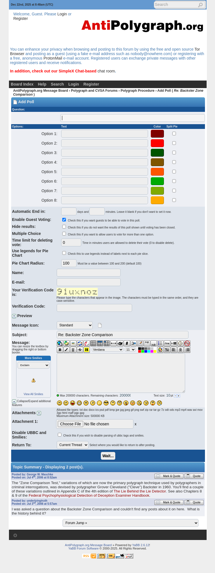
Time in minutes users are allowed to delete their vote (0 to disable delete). (128, 242)
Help (42, 84)
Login (62, 14)
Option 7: (49, 190)
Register (20, 18)
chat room (106, 71)
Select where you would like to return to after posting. (122, 445)
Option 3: (49, 152)
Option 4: (49, 162)
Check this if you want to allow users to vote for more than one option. (111, 234)
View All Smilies (33, 394)
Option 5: (49, 171)
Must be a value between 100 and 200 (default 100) (110, 263)
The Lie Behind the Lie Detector (140, 491)
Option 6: (49, 181)
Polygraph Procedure (137, 91)
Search (57, 84)
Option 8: (49, 200)
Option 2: (49, 143)
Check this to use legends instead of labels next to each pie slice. (108, 253)
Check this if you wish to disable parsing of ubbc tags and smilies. (103, 435)
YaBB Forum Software (83, 548)
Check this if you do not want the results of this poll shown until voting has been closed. (121, 227)
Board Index (22, 84)
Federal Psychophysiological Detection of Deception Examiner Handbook (89, 495)
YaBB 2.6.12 (140, 545)
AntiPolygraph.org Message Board (40, 91)
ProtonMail (53, 58)
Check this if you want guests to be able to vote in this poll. (104, 220)
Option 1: (49, 133)
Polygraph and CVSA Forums (94, 91)
